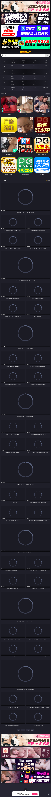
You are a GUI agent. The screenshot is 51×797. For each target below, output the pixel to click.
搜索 (48, 55)
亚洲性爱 (13, 71)
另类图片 (45, 78)
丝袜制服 (23, 67)
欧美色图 (34, 76)
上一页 (23, 730)
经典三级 (23, 73)
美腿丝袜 (13, 78)
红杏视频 (13, 89)
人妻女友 (34, 81)
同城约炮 (13, 87)
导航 (3, 88)
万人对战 (34, 60)
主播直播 (34, 67)
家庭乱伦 (23, 81)
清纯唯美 (23, 78)
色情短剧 (23, 89)
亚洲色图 (23, 76)
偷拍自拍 (23, 71)
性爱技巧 (45, 84)
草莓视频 (34, 87)
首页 (19, 730)
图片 (3, 77)
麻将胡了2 (12, 62)
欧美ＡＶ (34, 65)
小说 (3, 82)
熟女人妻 (13, 67)
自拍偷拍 (23, 65)
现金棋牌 (34, 62)
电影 (3, 72)
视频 (3, 66)
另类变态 (45, 73)
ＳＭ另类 (45, 67)
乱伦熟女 (34, 73)
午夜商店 (23, 87)
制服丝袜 (13, 73)
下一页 (27, 730)
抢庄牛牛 (45, 62)
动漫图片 (45, 76)
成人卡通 (34, 71)
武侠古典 (45, 81)
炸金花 (23, 62)
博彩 (3, 61)
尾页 (32, 730)
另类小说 (23, 84)
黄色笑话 (34, 84)
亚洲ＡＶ (13, 65)
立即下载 (35, 794)
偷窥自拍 (13, 76)
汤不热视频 (45, 87)
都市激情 (13, 81)
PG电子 (12, 60)
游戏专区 (45, 60)
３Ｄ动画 (45, 65)
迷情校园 (13, 84)
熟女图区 (34, 78)
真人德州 (23, 60)
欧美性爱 (45, 71)
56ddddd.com (25, 51)
